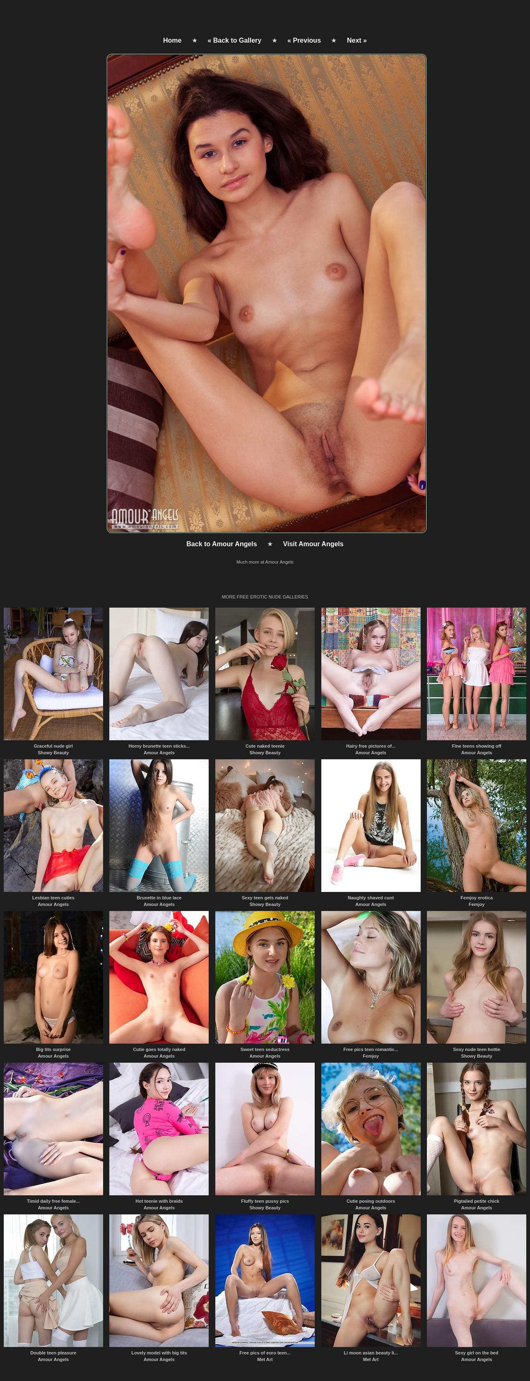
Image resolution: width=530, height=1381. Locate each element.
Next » (357, 40)
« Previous (304, 40)
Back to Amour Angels (221, 544)
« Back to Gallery (234, 40)
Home (172, 40)
